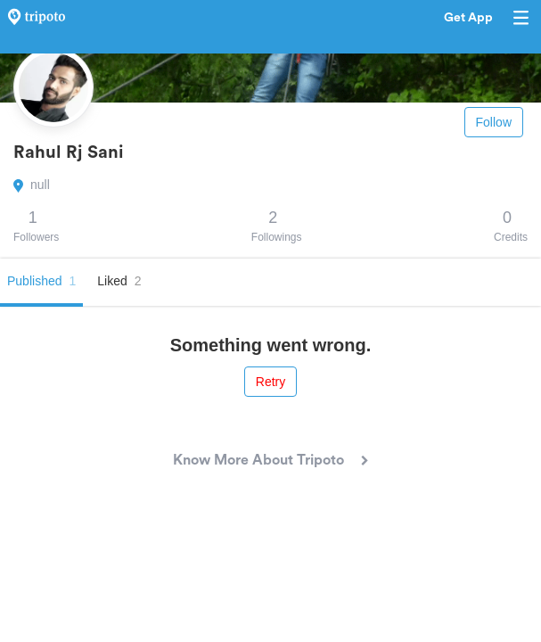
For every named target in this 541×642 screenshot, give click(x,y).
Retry (270, 381)
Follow (494, 122)
